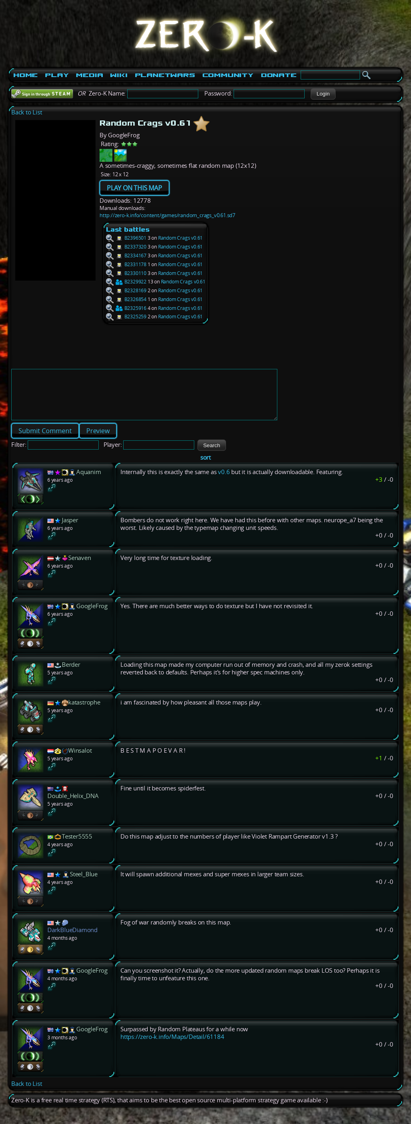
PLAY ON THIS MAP (134, 187)
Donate (279, 75)
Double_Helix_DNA (73, 805)
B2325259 (126, 316)
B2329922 (126, 281)
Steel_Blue (84, 884)
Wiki (118, 75)
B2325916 (126, 308)
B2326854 (126, 299)
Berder (71, 674)
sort (205, 467)
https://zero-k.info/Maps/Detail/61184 (172, 1046)
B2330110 (126, 273)
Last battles (128, 229)
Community (228, 75)
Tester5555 (77, 846)
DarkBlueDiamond (72, 939)
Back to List (26, 112)
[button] (323, 94)
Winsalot (80, 760)
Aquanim (88, 481)
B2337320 (126, 246)
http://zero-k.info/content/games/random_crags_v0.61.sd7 (167, 215)
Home (25, 75)
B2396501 (126, 237)
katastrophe (84, 712)
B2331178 (126, 264)
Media (89, 75)
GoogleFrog (92, 615)
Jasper (70, 529)
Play (57, 75)
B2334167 (126, 255)
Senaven (79, 567)
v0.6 (224, 481)
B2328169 (126, 290)
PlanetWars (165, 75)
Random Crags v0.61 (180, 237)
